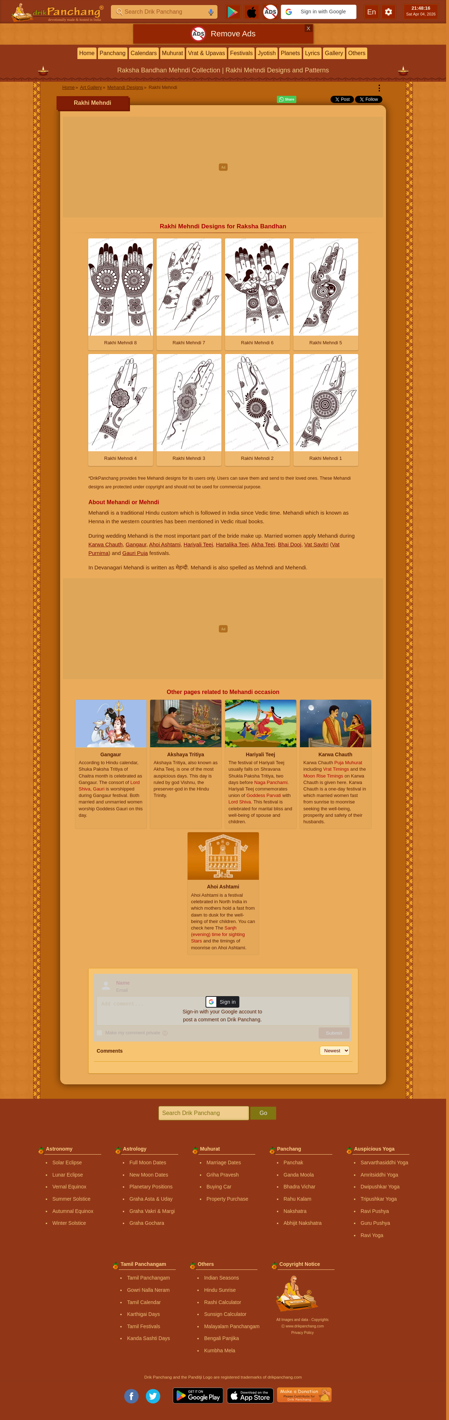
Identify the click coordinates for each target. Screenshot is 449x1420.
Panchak (293, 1162)
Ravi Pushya (375, 1211)
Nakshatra (295, 1211)
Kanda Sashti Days (148, 1338)
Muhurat (172, 53)
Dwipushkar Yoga (380, 1187)
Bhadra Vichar (299, 1187)
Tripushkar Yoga (379, 1199)
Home (87, 53)
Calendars (144, 53)
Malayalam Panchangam (232, 1326)
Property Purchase (227, 1199)
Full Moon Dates (148, 1162)
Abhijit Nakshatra (303, 1223)
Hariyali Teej (198, 544)
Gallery (334, 53)
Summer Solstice (72, 1199)
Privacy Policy (302, 1333)
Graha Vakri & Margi (152, 1211)
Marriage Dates (224, 1162)
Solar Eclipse (67, 1162)
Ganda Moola (299, 1175)
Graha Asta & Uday (151, 1199)
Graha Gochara (147, 1223)
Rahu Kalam (297, 1199)
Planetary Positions (151, 1187)
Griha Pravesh (223, 1175)
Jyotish (267, 53)
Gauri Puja (135, 553)
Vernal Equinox (69, 1187)
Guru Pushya (375, 1223)
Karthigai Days (143, 1314)
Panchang (113, 53)
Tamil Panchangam (148, 1278)
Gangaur (136, 544)
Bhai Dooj (289, 544)
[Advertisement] (223, 167)
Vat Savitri (316, 544)
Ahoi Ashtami (165, 544)
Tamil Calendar (144, 1302)
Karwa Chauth (106, 544)
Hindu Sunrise (220, 1290)
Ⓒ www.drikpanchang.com (302, 1326)
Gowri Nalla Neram (148, 1290)
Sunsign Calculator (225, 1314)
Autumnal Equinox (73, 1211)
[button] (318, 12)
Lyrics (312, 53)
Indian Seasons (221, 1278)
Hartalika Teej (232, 544)
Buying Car (219, 1187)
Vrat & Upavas (206, 53)
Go (263, 1113)
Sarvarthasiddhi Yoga (384, 1162)
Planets (290, 53)
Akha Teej (263, 544)
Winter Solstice (69, 1223)
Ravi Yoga (372, 1235)
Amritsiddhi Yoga (379, 1175)
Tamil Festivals (143, 1326)
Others (356, 53)
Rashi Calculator (222, 1302)
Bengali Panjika (221, 1338)
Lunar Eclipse (68, 1175)
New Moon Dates (149, 1175)
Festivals (241, 53)
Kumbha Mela (219, 1350)
